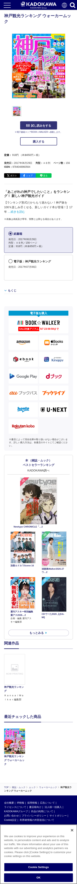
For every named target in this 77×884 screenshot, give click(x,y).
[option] (15, 678)
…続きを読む (16, 211)
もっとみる (36, 632)
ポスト (13, 175)
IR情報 (20, 802)
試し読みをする (38, 125)
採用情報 (32, 802)
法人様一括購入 (53, 807)
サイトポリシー (58, 815)
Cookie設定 (10, 820)
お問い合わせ (11, 815)
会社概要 (9, 802)
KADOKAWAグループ (16, 811)
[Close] (72, 831)
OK (39, 878)
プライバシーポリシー (34, 815)
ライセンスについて (15, 807)
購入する (38, 141)
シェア (29, 175)
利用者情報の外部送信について (37, 820)
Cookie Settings (38, 868)
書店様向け (35, 807)
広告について (47, 802)
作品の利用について (42, 811)
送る (45, 175)
